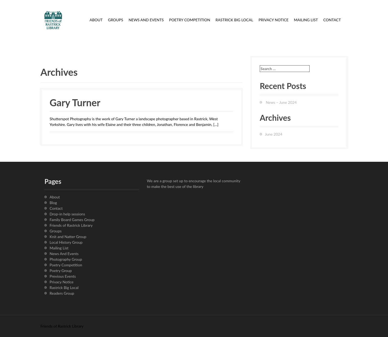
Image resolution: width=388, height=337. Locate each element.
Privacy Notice (274, 20)
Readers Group (62, 293)
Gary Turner (75, 102)
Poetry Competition (189, 20)
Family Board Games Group (72, 219)
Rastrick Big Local (234, 20)
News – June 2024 (281, 102)
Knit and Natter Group (68, 236)
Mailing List (306, 20)
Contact (332, 20)
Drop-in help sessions (67, 214)
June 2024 (273, 134)
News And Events (146, 20)
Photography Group (66, 259)
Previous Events (63, 276)
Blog (53, 202)
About (95, 20)
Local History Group (66, 242)
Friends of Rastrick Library (71, 225)
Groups (115, 20)
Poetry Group (61, 270)
